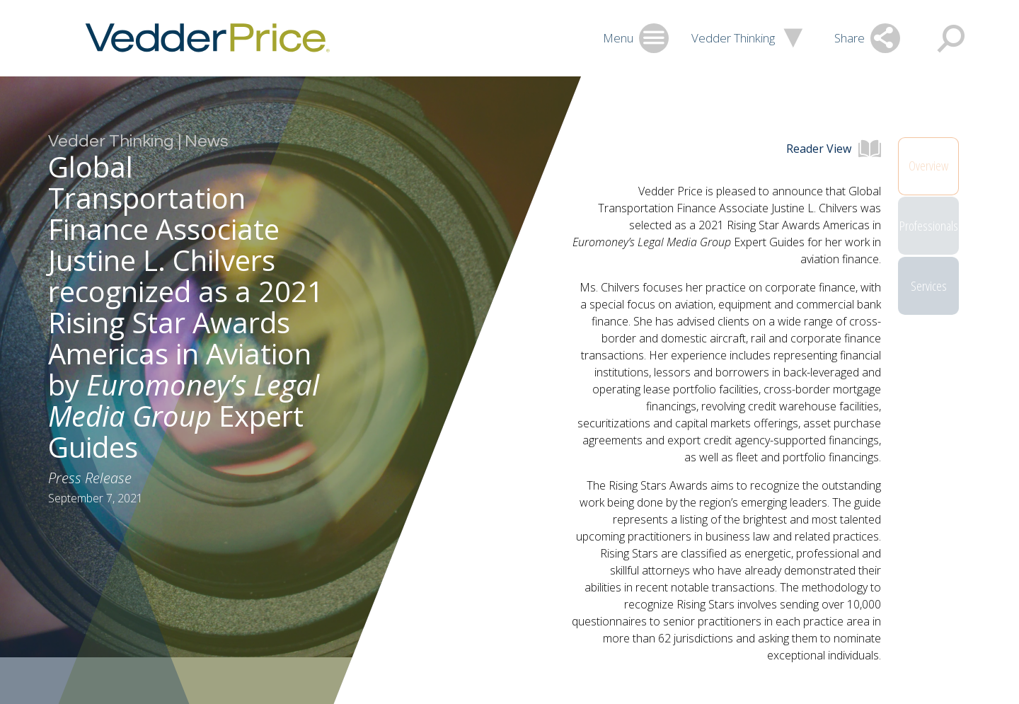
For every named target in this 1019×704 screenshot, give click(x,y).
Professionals (928, 234)
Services (929, 302)
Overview (928, 166)
